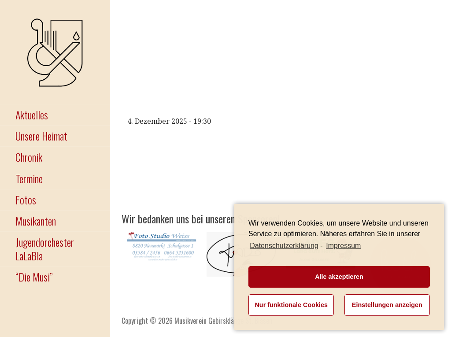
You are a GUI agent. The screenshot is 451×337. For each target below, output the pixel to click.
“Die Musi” (33, 277)
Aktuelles (31, 114)
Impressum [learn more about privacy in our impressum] (343, 245)
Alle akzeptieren (339, 276)
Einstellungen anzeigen (387, 304)
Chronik (28, 157)
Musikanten (35, 221)
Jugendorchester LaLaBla (44, 248)
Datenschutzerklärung (284, 245)
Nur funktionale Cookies (291, 304)
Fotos (25, 199)
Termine (29, 178)
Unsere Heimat (41, 136)
